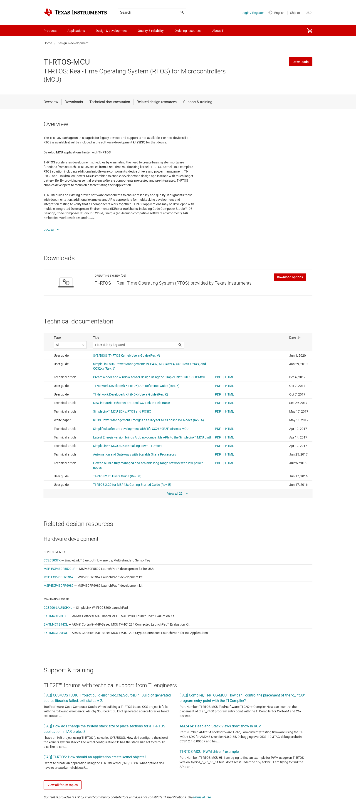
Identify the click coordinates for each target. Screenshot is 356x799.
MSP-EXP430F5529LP (59, 569)
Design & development (73, 43)
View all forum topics (62, 785)
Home (48, 43)
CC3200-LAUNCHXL (58, 607)
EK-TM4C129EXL (56, 633)
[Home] (75, 12)
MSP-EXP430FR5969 (59, 577)
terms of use (201, 797)
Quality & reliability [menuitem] (151, 31)
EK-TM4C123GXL (56, 616)
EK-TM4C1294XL (56, 624)
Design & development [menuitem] (111, 31)
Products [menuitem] (50, 31)
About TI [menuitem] (218, 31)
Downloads (301, 62)
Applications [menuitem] (76, 31)
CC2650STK (52, 560)
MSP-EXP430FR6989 (59, 585)
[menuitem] (310, 30)
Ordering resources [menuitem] (188, 31)
